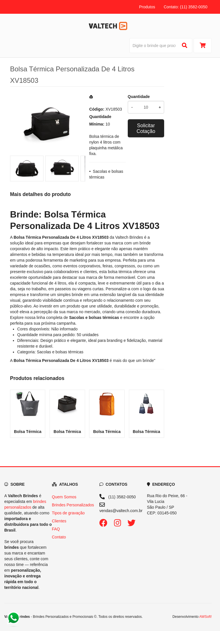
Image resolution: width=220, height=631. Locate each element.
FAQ (56, 529)
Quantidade (139, 96)
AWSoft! (205, 617)
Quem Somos (64, 497)
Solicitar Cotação (146, 128)
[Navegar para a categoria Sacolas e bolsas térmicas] (94, 317)
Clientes (59, 521)
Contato (59, 537)
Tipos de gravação (68, 513)
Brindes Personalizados (73, 505)
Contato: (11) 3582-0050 (185, 7)
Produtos (147, 7)
